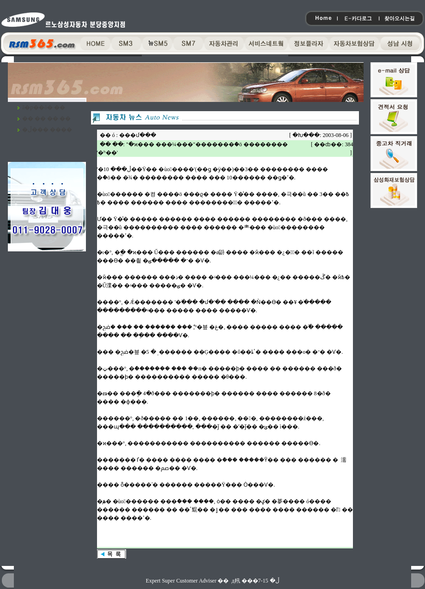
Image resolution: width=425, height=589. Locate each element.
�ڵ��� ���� (47, 129)
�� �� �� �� (46, 118)
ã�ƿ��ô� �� (43, 107)
